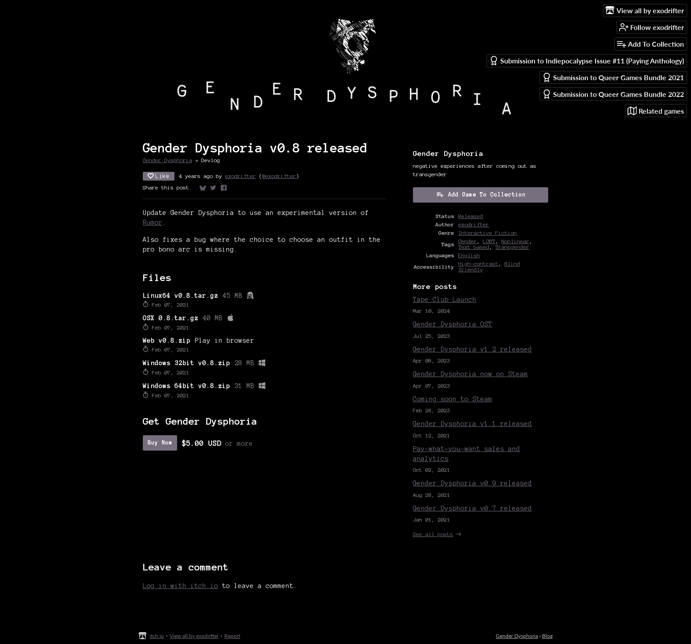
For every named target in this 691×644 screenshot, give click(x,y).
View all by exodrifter (194, 636)
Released (470, 216)
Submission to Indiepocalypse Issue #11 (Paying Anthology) (586, 60)
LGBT (489, 241)
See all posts (433, 534)
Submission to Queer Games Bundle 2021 (613, 77)
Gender (467, 241)
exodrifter (240, 176)
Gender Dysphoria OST (452, 324)
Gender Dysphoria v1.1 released (472, 423)
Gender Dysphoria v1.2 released (472, 349)
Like (159, 176)
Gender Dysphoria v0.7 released (472, 508)
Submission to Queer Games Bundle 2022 (613, 94)
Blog (547, 636)
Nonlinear (515, 241)
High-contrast (478, 263)
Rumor (153, 222)
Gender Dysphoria (167, 160)
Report (232, 636)
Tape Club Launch (444, 299)
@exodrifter (279, 176)
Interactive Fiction (487, 233)
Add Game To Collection (481, 194)
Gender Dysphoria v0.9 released (472, 483)
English (469, 255)
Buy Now (160, 443)
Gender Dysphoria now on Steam (470, 374)
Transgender (512, 247)
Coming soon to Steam (452, 399)
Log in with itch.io (180, 585)
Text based (473, 247)
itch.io (156, 636)
